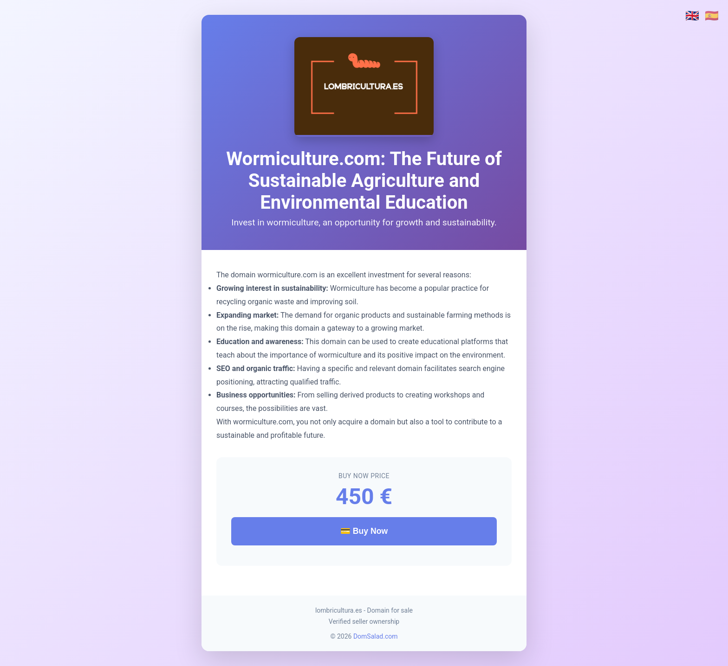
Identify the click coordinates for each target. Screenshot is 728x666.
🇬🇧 (692, 15)
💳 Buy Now (364, 531)
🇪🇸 (712, 15)
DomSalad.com (375, 636)
